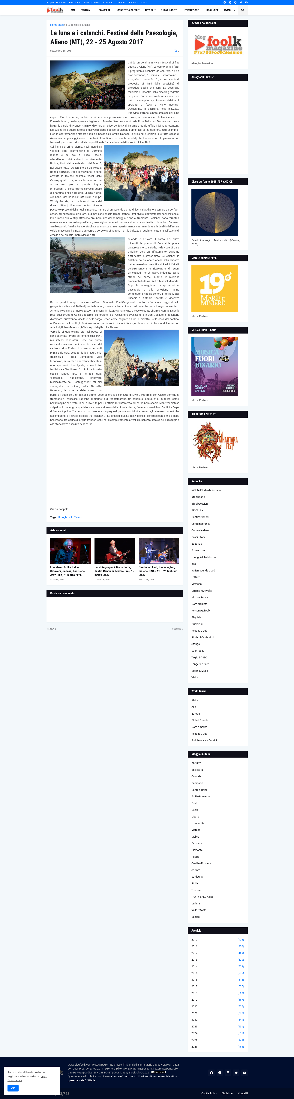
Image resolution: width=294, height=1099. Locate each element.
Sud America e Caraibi (204, 740)
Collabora (108, 2)
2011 (217, 946)
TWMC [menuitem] (227, 10)
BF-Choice (197, 510)
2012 (217, 953)
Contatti (121, 2)
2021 (217, 1013)
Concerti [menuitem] (104, 10)
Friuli (194, 803)
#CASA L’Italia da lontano (206, 490)
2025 (217, 1040)
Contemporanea (200, 523)
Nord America (199, 726)
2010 (217, 940)
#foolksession (199, 503)
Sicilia (194, 883)
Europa (195, 713)
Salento (195, 870)
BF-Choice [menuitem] (212, 10)
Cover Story (198, 537)
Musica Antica (199, 597)
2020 (217, 1006)
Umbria (195, 903)
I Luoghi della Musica (78, 24)
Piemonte (196, 849)
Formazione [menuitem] (191, 10)
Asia (193, 706)
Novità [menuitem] (149, 10)
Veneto (195, 916)
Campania (197, 783)
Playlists (196, 617)
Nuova (52, 628)
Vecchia (176, 628)
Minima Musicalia (201, 590)
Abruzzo (196, 763)
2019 (217, 1000)
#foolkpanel (198, 496)
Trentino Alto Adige (202, 896)
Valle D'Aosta (198, 910)
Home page (57, 24)
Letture (195, 577)
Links (144, 2)
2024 (217, 1033)
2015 (217, 973)
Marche (195, 829)
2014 (217, 966)
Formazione (198, 550)
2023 (217, 1027)
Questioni (196, 624)
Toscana (196, 890)
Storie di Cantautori (202, 637)
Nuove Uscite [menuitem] (169, 10)
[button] (234, 10)
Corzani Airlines (200, 530)
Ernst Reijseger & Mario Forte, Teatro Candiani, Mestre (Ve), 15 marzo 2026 (114, 571)
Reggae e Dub (199, 630)
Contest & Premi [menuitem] (127, 10)
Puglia (195, 856)
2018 (217, 993)
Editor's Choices (91, 2)
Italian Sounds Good (203, 570)
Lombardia (197, 823)
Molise (195, 836)
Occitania (196, 843)
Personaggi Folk (200, 610)
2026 (217, 1047)
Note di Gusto (199, 603)
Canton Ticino (199, 789)
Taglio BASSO (199, 657)
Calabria (196, 776)
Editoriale (196, 543)
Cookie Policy (209, 1093)
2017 (217, 986)
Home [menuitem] (72, 10)
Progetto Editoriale (55, 2)
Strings (195, 643)
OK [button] (13, 1088)
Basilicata (197, 769)
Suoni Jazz (197, 650)
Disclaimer (227, 1093)
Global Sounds (199, 720)
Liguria (195, 816)
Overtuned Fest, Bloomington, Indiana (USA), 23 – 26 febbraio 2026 (158, 571)
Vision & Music (199, 670)
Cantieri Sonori (199, 517)
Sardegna (197, 876)
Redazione (74, 2)
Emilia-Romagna (201, 796)
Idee (193, 563)
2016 (217, 980)
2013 (217, 960)
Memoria (196, 583)
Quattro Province (201, 863)
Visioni (195, 677)
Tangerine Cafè (200, 664)
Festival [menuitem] (86, 10)
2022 (217, 1020)
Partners (133, 2)
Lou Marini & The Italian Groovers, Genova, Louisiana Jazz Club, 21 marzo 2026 (67, 571)
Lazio (194, 809)
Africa (194, 700)
